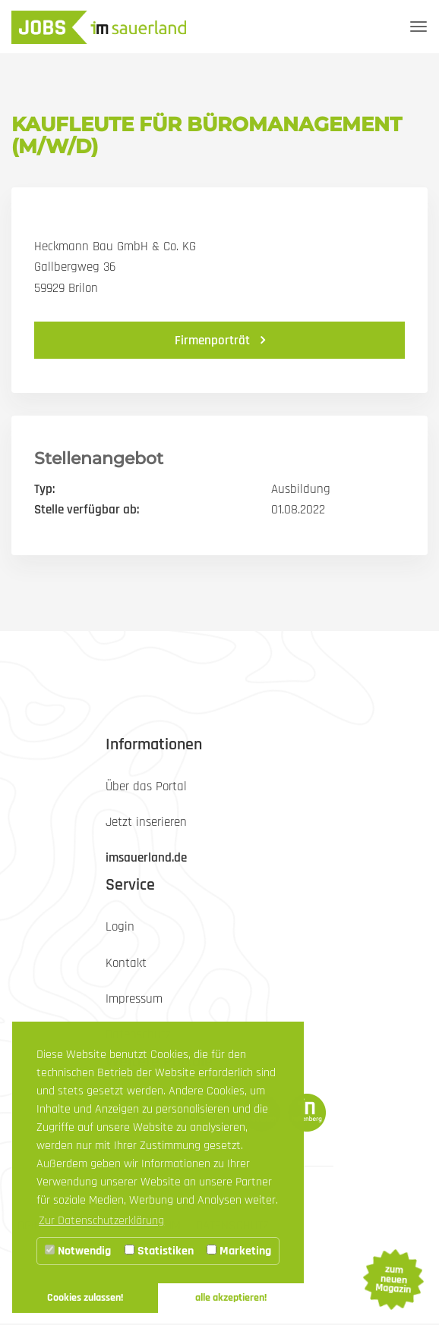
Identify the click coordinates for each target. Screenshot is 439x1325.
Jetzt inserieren (146, 822)
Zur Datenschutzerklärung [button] (101, 1221)
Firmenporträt (214, 340)
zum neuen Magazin (392, 1279)
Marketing (239, 1251)
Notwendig (78, 1251)
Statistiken (159, 1251)
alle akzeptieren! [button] (231, 1298)
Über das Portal (146, 786)
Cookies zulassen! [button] (85, 1298)
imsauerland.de (146, 857)
